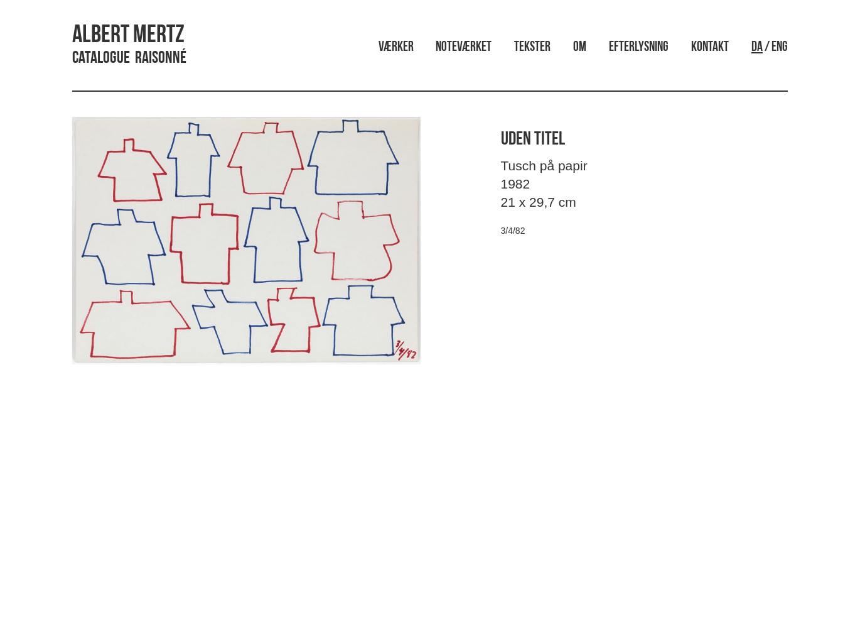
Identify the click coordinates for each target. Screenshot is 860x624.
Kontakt (710, 47)
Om (579, 47)
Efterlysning (639, 47)
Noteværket (464, 47)
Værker (396, 47)
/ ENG (769, 47)
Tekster (532, 47)
